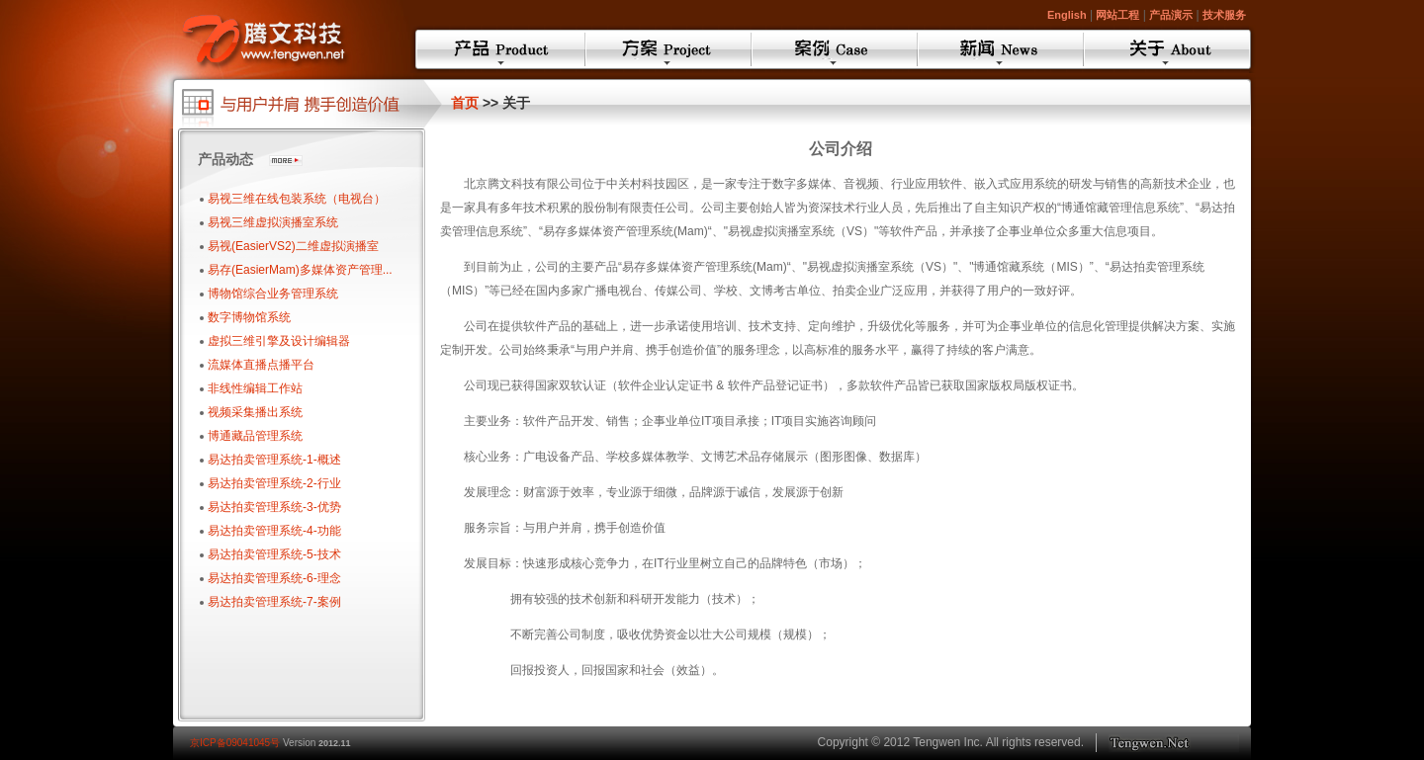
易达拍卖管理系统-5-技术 (274, 554)
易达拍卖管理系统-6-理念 (274, 578)
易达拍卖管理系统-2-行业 (274, 483)
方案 (668, 49)
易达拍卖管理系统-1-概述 (274, 459)
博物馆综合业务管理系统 (273, 293)
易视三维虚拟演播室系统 (273, 222)
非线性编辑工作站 (255, 388)
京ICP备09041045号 (235, 742)
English (1067, 15)
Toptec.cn (1174, 742)
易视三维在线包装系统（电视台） (297, 199)
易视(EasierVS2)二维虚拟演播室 (293, 246)
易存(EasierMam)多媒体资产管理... (300, 270)
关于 (1167, 49)
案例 (835, 49)
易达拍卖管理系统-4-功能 (274, 531)
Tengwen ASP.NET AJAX (285, 36)
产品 (500, 49)
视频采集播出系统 (255, 412)
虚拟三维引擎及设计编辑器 (279, 341)
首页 (465, 103)
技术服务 (1224, 15)
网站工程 (1117, 15)
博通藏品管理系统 (255, 436)
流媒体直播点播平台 (261, 365)
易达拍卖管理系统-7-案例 (274, 602)
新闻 (1001, 49)
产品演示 (1171, 15)
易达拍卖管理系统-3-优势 (274, 507)
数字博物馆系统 (249, 317)
